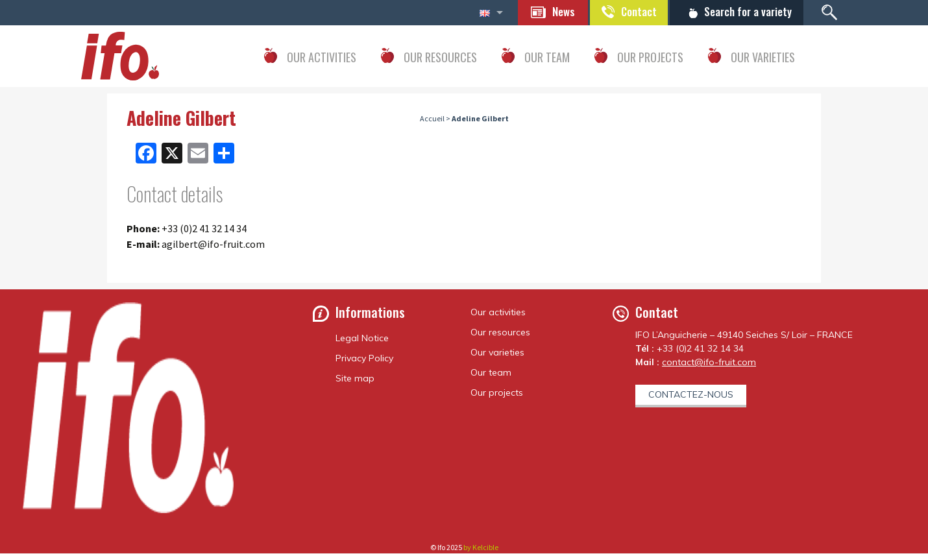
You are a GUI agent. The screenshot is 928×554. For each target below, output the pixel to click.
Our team (490, 373)
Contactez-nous (690, 395)
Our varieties (497, 353)
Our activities (498, 313)
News (551, 11)
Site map (355, 379)
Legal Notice (362, 338)
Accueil (432, 119)
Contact (629, 11)
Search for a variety (744, 11)
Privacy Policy (364, 359)
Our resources (500, 333)
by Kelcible (480, 548)
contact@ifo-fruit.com (709, 362)
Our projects (496, 393)
